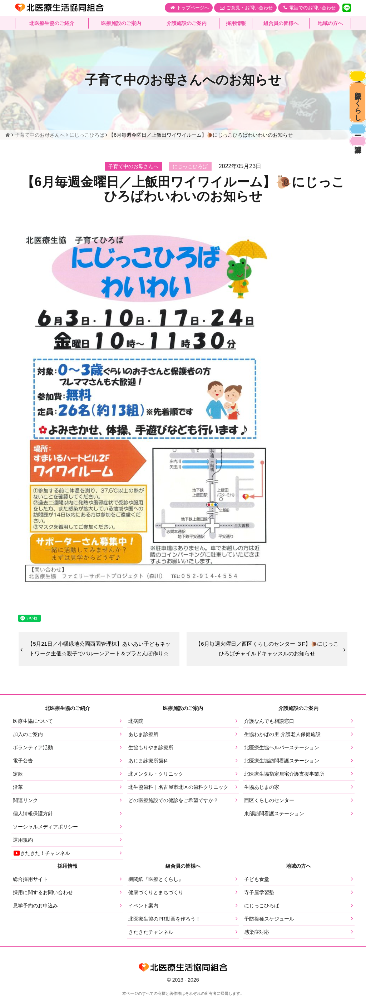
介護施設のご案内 (187, 23)
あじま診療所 (143, 746)
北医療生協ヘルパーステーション (281, 759)
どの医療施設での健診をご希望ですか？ (173, 812)
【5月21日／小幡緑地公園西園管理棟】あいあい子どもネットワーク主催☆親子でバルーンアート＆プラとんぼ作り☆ (99, 654)
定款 (18, 785)
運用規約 (23, 852)
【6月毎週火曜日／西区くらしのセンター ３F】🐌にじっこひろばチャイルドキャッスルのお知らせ (266, 654)
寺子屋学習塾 (259, 904)
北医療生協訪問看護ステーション (281, 772)
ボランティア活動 (33, 759)
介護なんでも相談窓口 (269, 733)
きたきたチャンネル (150, 944)
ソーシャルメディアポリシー (45, 838)
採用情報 (236, 23)
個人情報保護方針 (33, 825)
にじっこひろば (261, 917)
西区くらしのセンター (269, 812)
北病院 (135, 733)
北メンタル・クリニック (155, 785)
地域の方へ (330, 23)
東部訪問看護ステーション (274, 825)
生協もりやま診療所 (150, 759)
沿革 (18, 799)
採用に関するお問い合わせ (43, 904)
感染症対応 (356, 78)
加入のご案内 (28, 746)
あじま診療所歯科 (148, 772)
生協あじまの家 (261, 799)
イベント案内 (143, 917)
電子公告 (23, 772)
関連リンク (25, 812)
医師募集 (356, 150)
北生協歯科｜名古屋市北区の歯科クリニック (178, 799)
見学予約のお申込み (35, 917)
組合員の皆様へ (280, 23)
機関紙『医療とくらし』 (155, 891)
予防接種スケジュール (269, 930)
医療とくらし (356, 114)
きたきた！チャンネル (41, 864)
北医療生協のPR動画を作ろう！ (164, 930)
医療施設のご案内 (121, 23)
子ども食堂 (256, 891)
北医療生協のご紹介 (51, 23)
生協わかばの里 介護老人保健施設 (282, 746)
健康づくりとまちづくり (155, 904)
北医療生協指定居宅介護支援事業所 (284, 785)
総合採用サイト (30, 891)
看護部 (356, 167)
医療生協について (33, 733)
